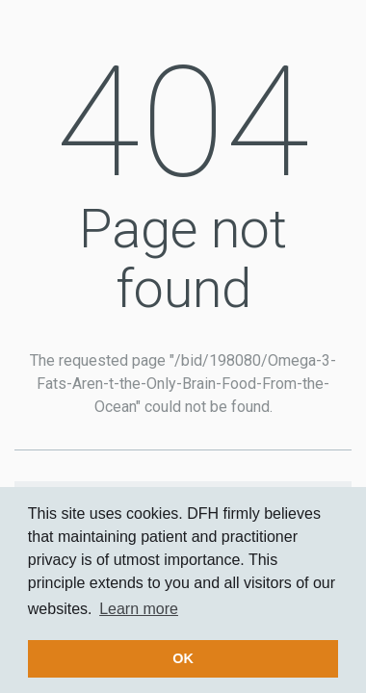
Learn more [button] (138, 609)
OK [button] (183, 658)
